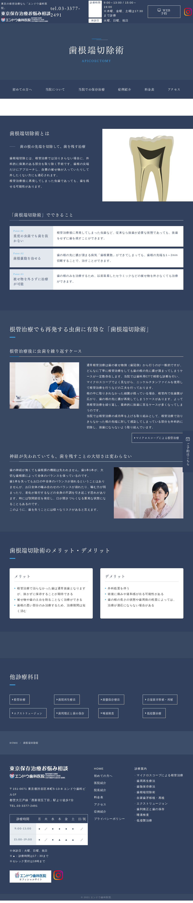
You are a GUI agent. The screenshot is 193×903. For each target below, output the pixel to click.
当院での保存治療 (91, 93)
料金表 (150, 93)
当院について (55, 93)
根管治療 (29, 703)
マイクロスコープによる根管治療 (155, 442)
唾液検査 (118, 716)
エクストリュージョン (30, 716)
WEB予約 (161, 14)
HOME (99, 771)
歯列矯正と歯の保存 (74, 716)
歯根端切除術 (146, 794)
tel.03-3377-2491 (67, 14)
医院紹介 (100, 785)
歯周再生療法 (73, 703)
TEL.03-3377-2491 (24, 808)
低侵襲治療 (162, 716)
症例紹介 (124, 93)
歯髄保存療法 (118, 703)
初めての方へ (22, 93)
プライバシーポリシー (109, 821)
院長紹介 (100, 792)
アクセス (174, 93)
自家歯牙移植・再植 (163, 703)
